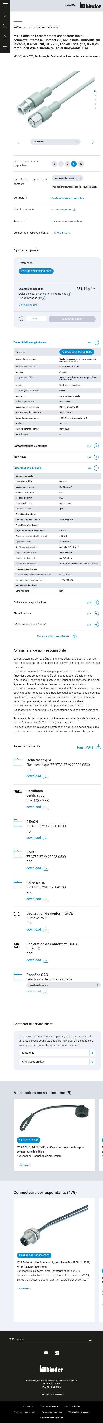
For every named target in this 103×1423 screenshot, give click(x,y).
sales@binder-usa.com (52, 1394)
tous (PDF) (85, 747)
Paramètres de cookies (52, 1412)
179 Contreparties (62, 233)
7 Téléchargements (65, 209)
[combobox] (57, 1052)
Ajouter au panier (72, 319)
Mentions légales (72, 1406)
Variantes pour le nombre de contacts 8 (30, 181)
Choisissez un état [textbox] (33, 1061)
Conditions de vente (49, 1406)
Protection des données (24, 1412)
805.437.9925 (53, 1384)
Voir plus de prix (28, 304)
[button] (5, 5)
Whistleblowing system (79, 1412)
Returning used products (51, 1417)
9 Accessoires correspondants (68, 221)
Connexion (28, 1406)
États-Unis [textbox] (28, 1052)
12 (81, 164)
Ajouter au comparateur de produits (68, 198)
